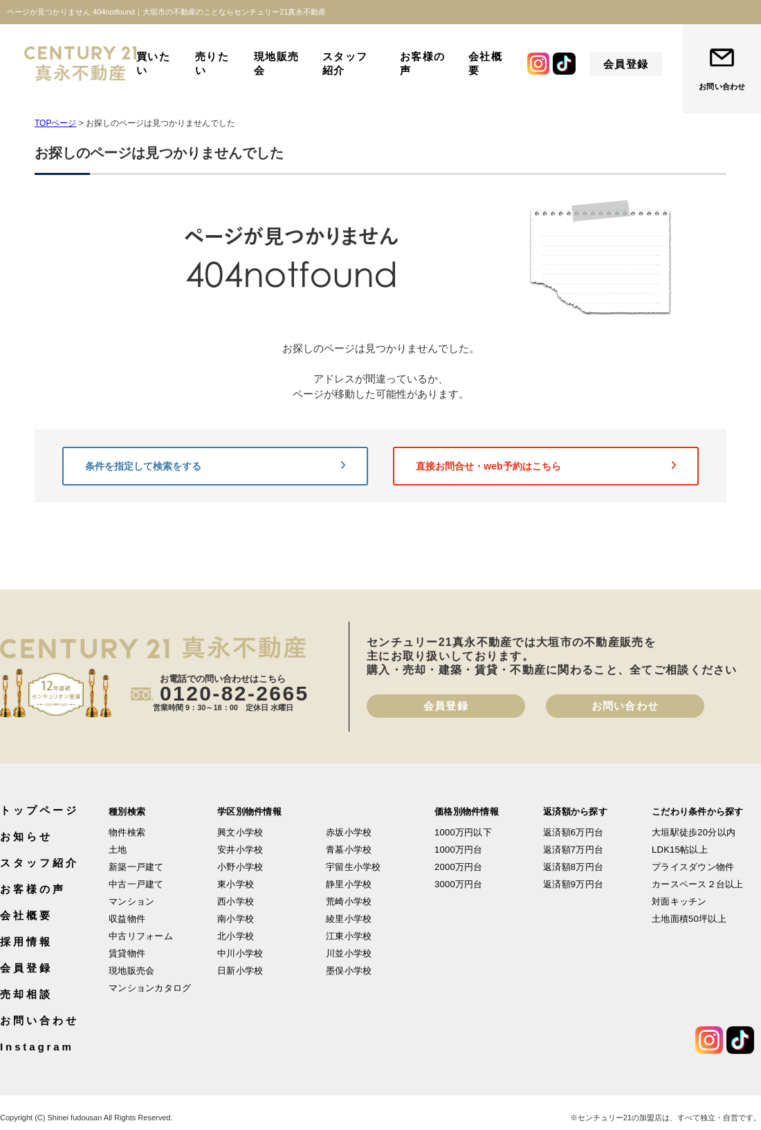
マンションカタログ (150, 988)
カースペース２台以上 (698, 884)
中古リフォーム (141, 936)
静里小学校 (349, 884)
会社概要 (485, 63)
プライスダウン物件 (693, 867)
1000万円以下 (463, 832)
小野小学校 (240, 867)
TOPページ (55, 123)
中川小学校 (240, 953)
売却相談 (26, 994)
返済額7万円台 (573, 849)
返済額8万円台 (573, 867)
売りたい (212, 63)
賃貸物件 (127, 953)
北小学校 (235, 936)
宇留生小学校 (353, 867)
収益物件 (127, 919)
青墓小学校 (349, 849)
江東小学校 (349, 936)
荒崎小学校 (349, 901)
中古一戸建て (136, 884)
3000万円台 (458, 884)
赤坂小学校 (349, 832)
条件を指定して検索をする (215, 466)
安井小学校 (240, 849)
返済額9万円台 (573, 884)
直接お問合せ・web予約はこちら (546, 466)
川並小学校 (349, 953)
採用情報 (26, 941)
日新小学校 (240, 970)
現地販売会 (277, 63)
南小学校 (235, 919)
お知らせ (26, 836)
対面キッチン (679, 901)
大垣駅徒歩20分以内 (693, 832)
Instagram (37, 1046)
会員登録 (626, 64)
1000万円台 (458, 849)
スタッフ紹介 (345, 63)
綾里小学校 (349, 919)
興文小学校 (240, 832)
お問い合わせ (722, 86)
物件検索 (127, 832)
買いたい (153, 63)
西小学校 (235, 901)
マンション (131, 901)
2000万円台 (458, 867)
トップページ (39, 810)
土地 (118, 849)
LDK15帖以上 (680, 849)
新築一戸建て (136, 867)
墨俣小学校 (349, 970)
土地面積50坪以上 (689, 919)
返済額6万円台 (573, 832)
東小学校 (235, 884)
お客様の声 (423, 63)
